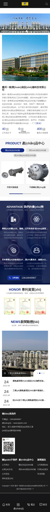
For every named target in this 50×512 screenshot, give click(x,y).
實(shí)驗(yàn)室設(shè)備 (25, 155)
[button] (23, 31)
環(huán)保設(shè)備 (37, 150)
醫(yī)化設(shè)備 (12, 150)
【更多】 (38, 123)
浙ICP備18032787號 (23, 489)
